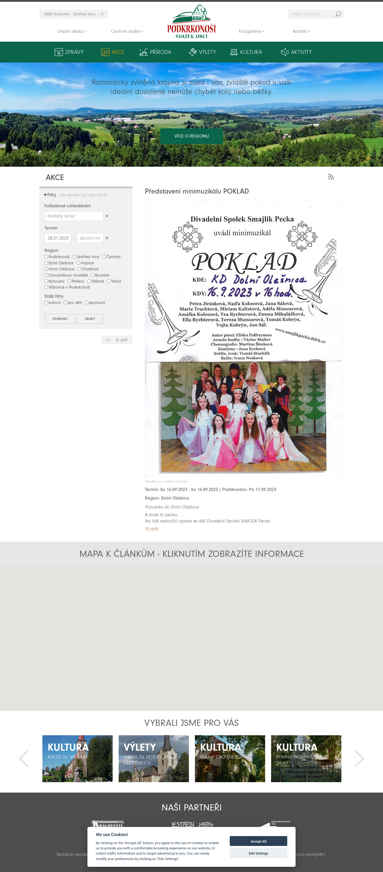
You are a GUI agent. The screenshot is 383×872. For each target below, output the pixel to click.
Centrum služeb (125, 31)
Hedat (338, 14)
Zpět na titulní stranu (191, 21)
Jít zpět (121, 340)
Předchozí (23, 758)
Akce (118, 52)
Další (360, 758)
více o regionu (192, 136)
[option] (77, 758)
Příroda (160, 52)
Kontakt (300, 31)
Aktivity (301, 52)
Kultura (251, 52)
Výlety (207, 52)
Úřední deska (70, 31)
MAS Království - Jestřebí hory (69, 14)
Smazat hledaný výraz (107, 216)
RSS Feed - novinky (332, 176)
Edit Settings (258, 853)
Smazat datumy (107, 238)
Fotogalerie (250, 31)
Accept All (258, 841)
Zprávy (74, 52)
